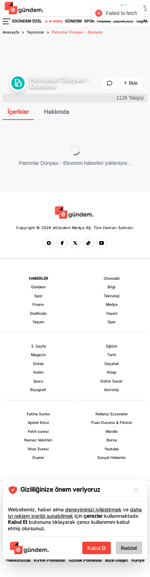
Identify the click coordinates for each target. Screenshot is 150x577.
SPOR (89, 21)
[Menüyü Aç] (6, 21)
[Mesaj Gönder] (110, 83)
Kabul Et (96, 548)
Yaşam (38, 322)
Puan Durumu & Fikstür (111, 422)
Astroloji (111, 390)
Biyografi (38, 390)
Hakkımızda (18, 560)
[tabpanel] (75, 156)
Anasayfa (10, 32)
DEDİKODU (123, 21)
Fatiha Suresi (38, 414)
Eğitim (111, 346)
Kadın (38, 372)
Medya (112, 304)
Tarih (111, 355)
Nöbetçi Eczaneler (111, 414)
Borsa (112, 440)
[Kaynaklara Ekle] (130, 83)
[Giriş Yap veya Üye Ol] (144, 8)
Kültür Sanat (111, 381)
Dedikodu (38, 313)
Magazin (38, 355)
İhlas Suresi (38, 449)
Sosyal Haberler (111, 457)
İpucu (38, 381)
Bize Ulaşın (116, 560)
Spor (38, 296)
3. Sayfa (38, 346)
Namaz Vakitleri (38, 440)
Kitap (111, 372)
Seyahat (111, 363)
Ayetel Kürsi (38, 422)
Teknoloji (112, 296)
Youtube (111, 449)
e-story (53, 21)
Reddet (129, 548)
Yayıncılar (35, 32)
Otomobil (112, 278)
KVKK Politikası (49, 560)
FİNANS (104, 21)
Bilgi (111, 287)
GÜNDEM (73, 21)
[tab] (18, 112)
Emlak (38, 363)
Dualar (38, 457)
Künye (137, 560)
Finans (38, 304)
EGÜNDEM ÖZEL (27, 21)
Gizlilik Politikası (85, 560)
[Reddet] (136, 490)
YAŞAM (142, 21)
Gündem (38, 287)
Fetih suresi (38, 431)
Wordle (111, 431)
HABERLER (38, 278)
